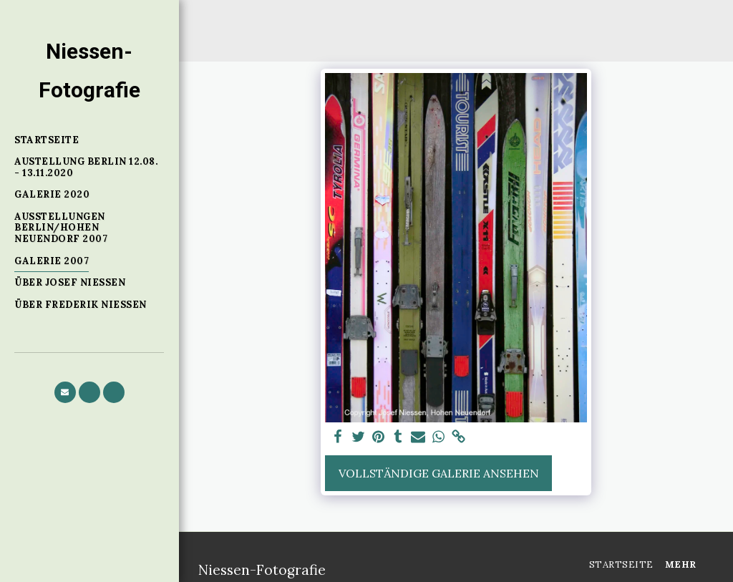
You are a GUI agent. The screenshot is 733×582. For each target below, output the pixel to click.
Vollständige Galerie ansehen (439, 473)
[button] (65, 392)
